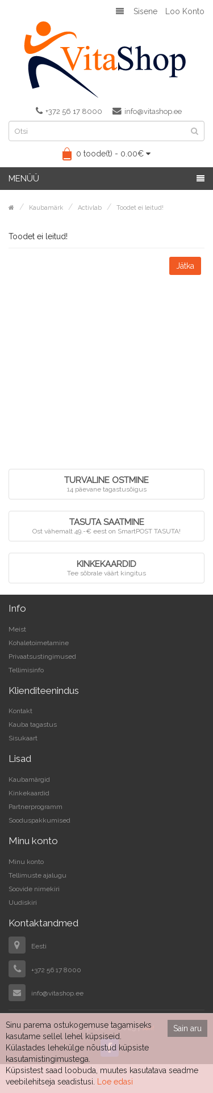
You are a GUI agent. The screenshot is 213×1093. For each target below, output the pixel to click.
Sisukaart (23, 738)
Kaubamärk (46, 207)
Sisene (145, 11)
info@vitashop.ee (147, 111)
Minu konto (26, 862)
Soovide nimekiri (34, 889)
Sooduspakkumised (39, 820)
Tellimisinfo (26, 670)
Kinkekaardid (29, 793)
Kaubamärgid (29, 779)
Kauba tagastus (33, 724)
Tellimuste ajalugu (37, 875)
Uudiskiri (23, 902)
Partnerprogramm (35, 807)
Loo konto (184, 11)
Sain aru (187, 1028)
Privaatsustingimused (42, 656)
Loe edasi (115, 1081)
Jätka (185, 265)
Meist (17, 629)
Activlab (90, 207)
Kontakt (20, 711)
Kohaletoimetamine (39, 643)
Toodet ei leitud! (140, 207)
